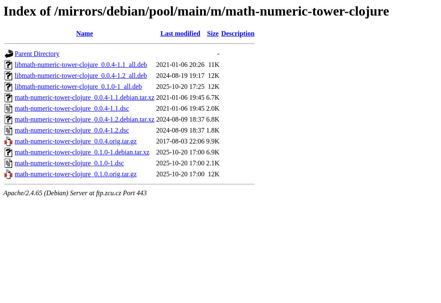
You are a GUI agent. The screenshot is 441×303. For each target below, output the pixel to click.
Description (238, 33)
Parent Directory (37, 53)
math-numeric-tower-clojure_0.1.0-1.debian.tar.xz (82, 152)
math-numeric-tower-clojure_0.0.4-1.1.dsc (72, 108)
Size (213, 33)
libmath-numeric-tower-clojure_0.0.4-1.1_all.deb (81, 64)
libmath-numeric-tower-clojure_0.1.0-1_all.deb (78, 86)
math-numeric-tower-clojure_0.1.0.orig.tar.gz (76, 174)
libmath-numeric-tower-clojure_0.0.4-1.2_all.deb (81, 75)
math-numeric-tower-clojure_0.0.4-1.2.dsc (72, 130)
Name (84, 33)
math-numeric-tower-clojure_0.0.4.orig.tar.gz (76, 141)
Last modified (180, 33)
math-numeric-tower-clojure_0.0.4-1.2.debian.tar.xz (84, 119)
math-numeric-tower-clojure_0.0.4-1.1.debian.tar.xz (84, 97)
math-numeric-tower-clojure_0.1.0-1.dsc (69, 163)
